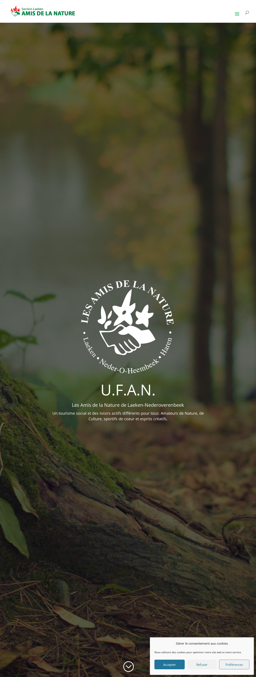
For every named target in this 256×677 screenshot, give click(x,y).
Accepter (169, 664)
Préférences (234, 664)
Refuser (201, 664)
